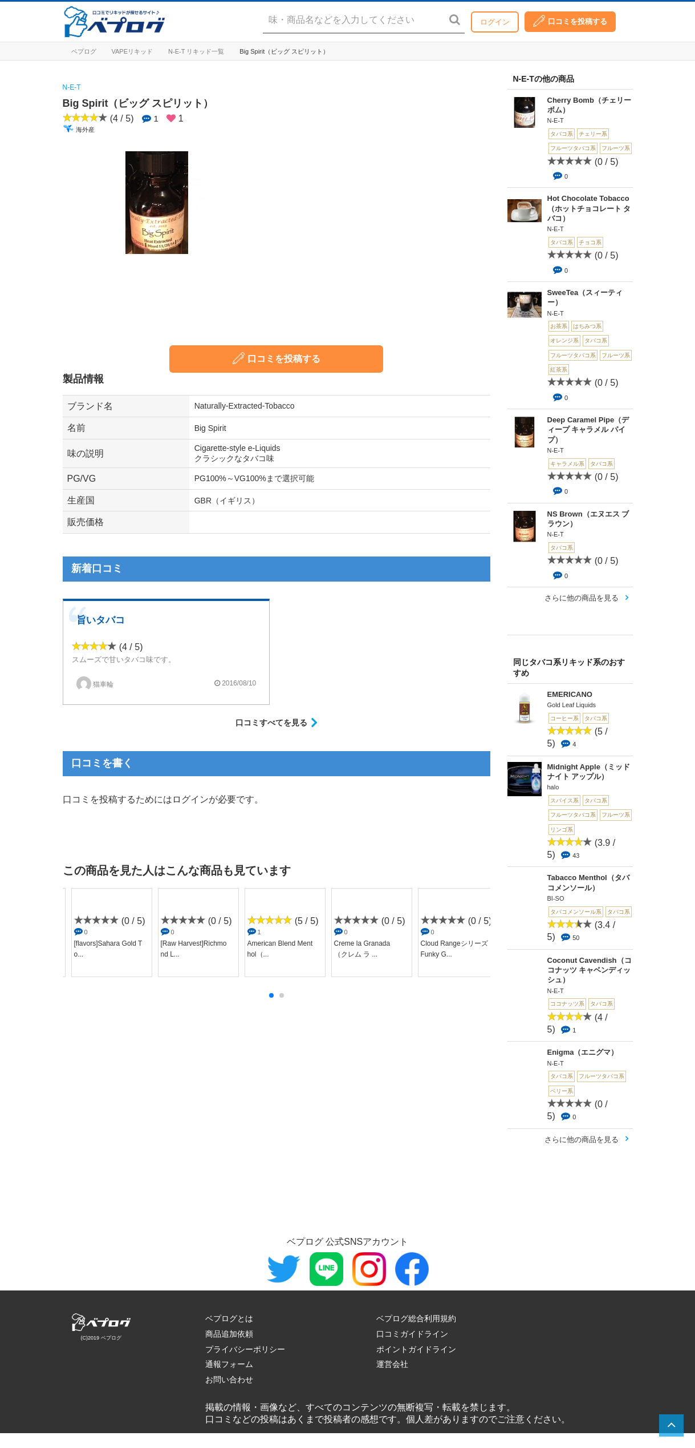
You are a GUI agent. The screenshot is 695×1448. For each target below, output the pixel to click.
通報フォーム (229, 1364)
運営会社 (392, 1364)
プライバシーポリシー (245, 1349)
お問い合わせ (229, 1379)
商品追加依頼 (229, 1333)
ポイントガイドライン (416, 1349)
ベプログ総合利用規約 (416, 1318)
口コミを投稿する (570, 21)
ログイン (495, 22)
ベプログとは (229, 1318)
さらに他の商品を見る (581, 598)
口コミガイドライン (412, 1333)
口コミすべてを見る (271, 722)
